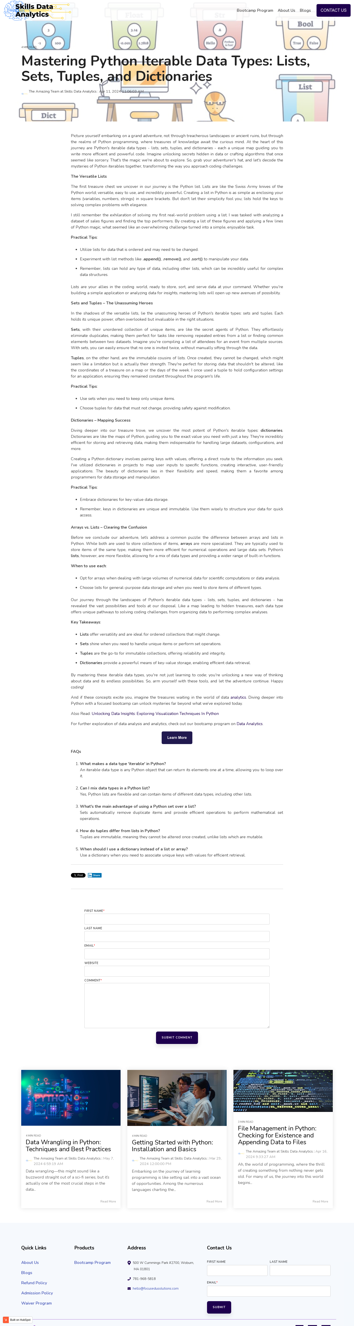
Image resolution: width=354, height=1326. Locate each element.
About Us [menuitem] (30, 1262)
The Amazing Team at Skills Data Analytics (59, 91)
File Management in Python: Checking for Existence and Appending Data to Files (277, 1135)
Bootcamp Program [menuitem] (92, 1262)
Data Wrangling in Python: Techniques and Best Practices (68, 1145)
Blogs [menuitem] (26, 1272)
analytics (238, 697)
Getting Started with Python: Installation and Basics (172, 1146)
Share (94, 875)
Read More (108, 1201)
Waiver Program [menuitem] (36, 1303)
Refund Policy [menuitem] (34, 1283)
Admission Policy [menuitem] (37, 1293)
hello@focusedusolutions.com (156, 1288)
